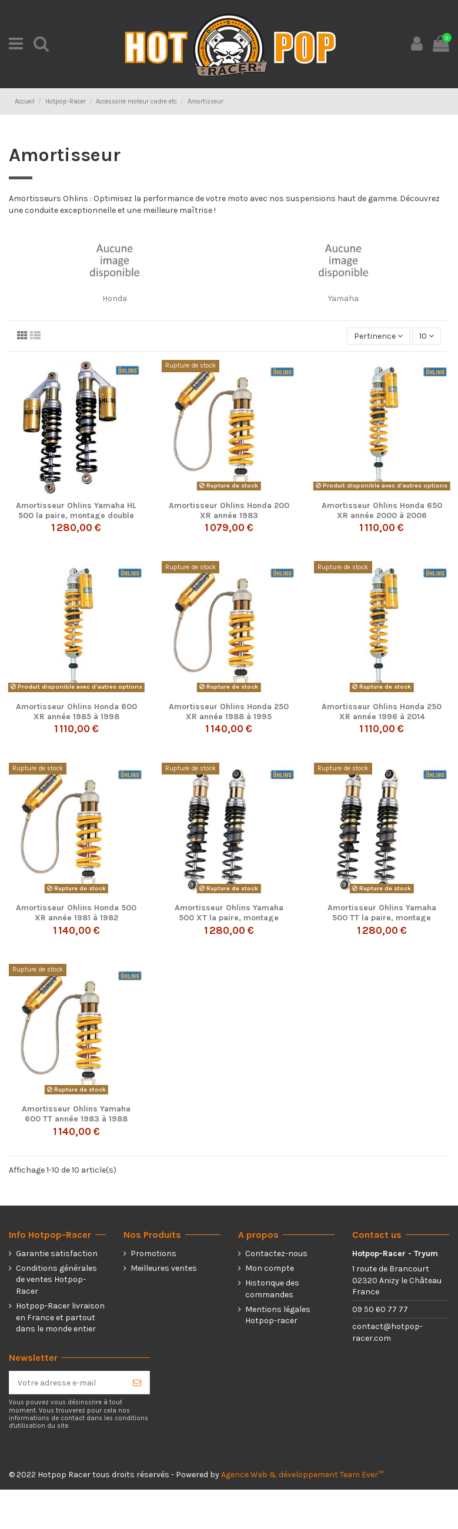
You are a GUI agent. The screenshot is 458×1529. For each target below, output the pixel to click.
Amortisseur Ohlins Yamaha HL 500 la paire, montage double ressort (76, 515)
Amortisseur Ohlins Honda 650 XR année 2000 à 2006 (382, 510)
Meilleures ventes (164, 1268)
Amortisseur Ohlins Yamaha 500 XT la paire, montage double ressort (229, 918)
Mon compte (269, 1268)
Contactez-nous (276, 1253)
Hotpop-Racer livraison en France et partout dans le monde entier (60, 1317)
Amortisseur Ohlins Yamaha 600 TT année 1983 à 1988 (76, 1114)
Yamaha (343, 298)
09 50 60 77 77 (380, 1309)
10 (426, 336)
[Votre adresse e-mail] (67, 1382)
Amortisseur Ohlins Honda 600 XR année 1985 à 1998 (76, 712)
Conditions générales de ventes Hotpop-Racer (56, 1279)
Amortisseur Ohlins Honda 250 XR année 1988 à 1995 (229, 712)
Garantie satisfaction (57, 1253)
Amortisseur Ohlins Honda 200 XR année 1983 (229, 510)
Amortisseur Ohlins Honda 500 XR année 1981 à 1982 (76, 913)
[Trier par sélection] (378, 336)
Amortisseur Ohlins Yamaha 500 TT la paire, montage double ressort (381, 918)
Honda (114, 298)
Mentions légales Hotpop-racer (277, 1315)
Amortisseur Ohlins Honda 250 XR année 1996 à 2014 (382, 712)
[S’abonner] (137, 1382)
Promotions (153, 1253)
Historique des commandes (272, 1289)
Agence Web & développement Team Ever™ (302, 1475)
